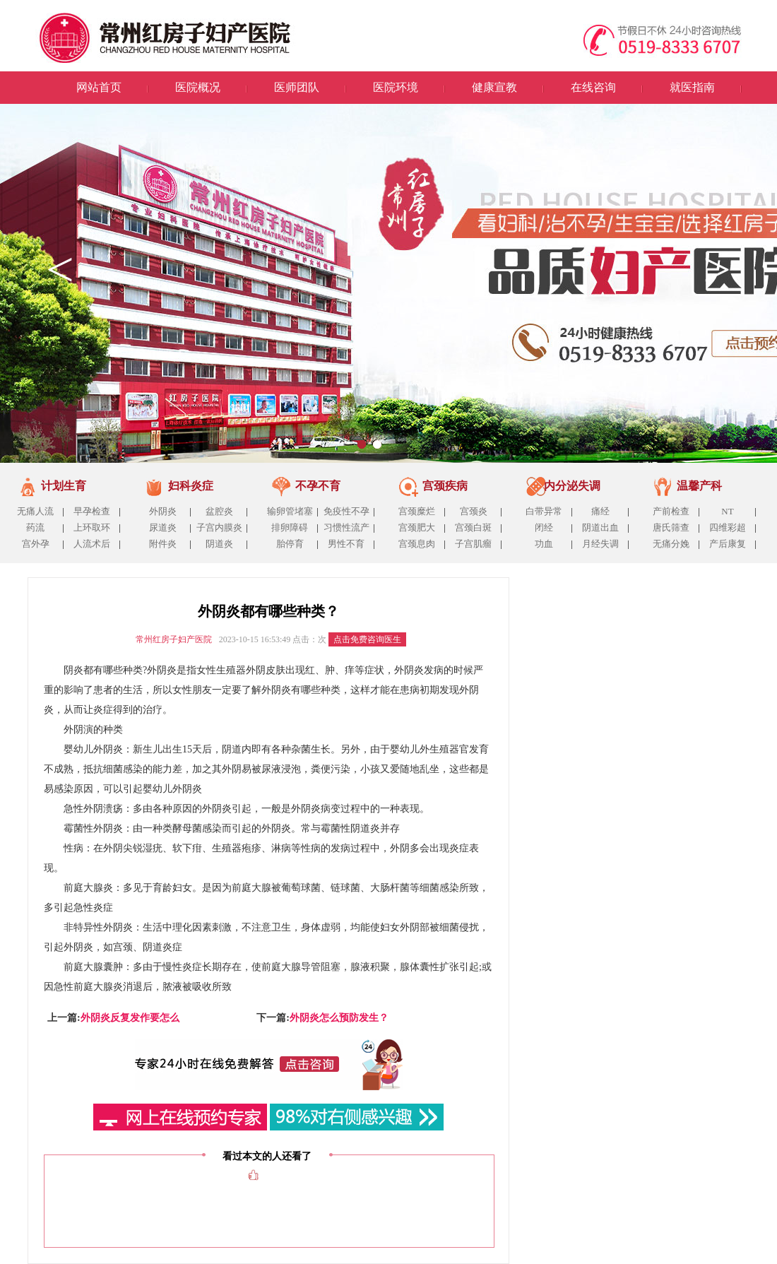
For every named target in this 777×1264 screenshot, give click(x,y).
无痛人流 (35, 511)
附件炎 (163, 543)
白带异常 (544, 511)
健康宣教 (494, 87)
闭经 (544, 527)
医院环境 (395, 87)
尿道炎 (163, 527)
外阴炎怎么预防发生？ (339, 1017)
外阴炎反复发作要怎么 (130, 1017)
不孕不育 (317, 486)
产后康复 (727, 543)
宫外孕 (35, 543)
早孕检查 (91, 511)
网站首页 (98, 87)
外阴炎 (163, 511)
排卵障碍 (289, 527)
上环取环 (91, 527)
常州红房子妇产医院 (174, 639)
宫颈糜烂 (416, 511)
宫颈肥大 (416, 527)
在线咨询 (593, 87)
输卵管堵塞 (290, 511)
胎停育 (290, 543)
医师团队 (296, 87)
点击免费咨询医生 (367, 639)
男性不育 (346, 543)
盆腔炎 (219, 511)
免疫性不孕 (346, 511)
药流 (35, 527)
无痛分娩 (671, 543)
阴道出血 (600, 527)
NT (727, 511)
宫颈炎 (473, 511)
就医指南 (692, 87)
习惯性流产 (346, 527)
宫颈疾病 (445, 486)
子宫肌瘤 (473, 543)
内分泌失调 (572, 486)
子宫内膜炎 (219, 527)
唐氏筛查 (671, 527)
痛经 (600, 511)
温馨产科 (699, 486)
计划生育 (63, 486)
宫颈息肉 (416, 543)
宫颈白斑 (473, 527)
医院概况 (197, 87)
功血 (544, 543)
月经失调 (600, 543)
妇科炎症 (190, 486)
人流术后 (91, 543)
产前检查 (671, 511)
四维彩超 (727, 527)
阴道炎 (219, 543)
